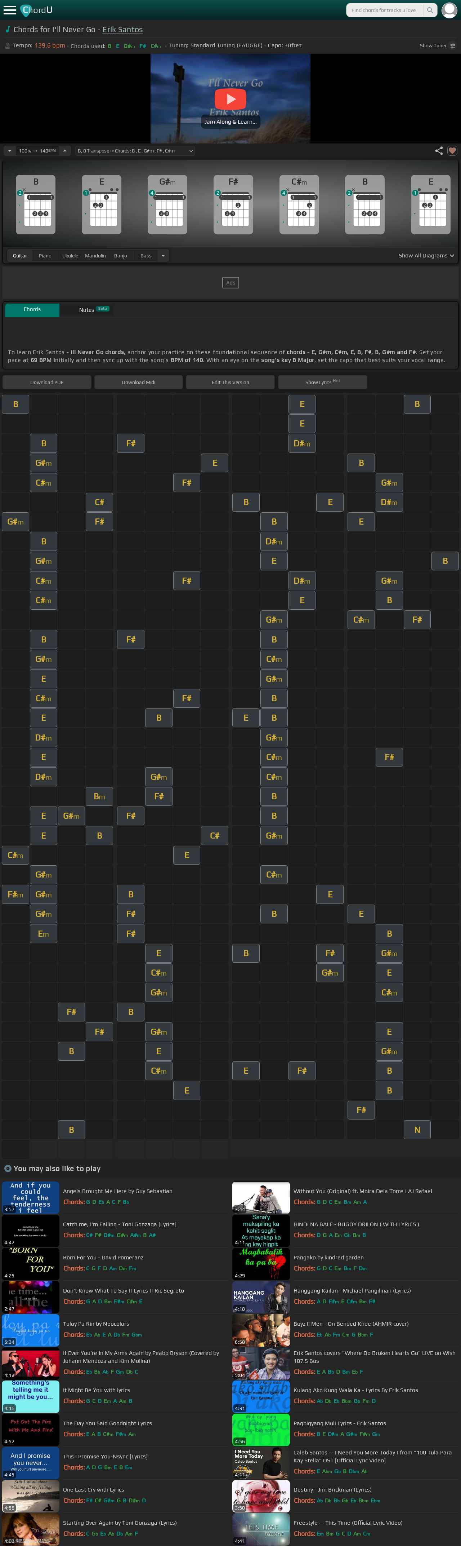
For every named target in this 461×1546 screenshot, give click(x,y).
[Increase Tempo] (65, 151)
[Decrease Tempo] (10, 151)
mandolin (95, 256)
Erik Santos (122, 29)
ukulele (70, 256)
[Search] (429, 10)
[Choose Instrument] (163, 255)
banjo (120, 256)
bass (146, 256)
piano (45, 256)
